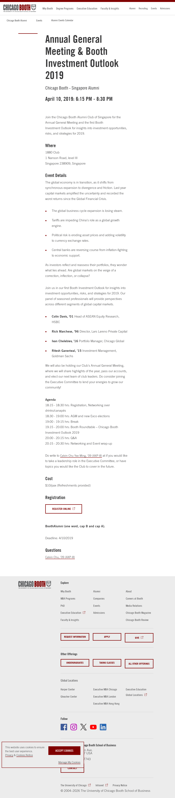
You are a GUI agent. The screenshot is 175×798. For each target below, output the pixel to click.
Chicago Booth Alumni (17, 20)
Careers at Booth (134, 599)
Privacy (9, 755)
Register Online (62, 509)
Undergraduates (74, 661)
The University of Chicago (74, 782)
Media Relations (134, 606)
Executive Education (87, 8)
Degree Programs (65, 8)
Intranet (100, 782)
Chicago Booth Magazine (139, 613)
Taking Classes (107, 661)
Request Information (75, 637)
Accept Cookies (64, 749)
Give (137, 637)
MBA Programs (68, 599)
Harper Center (68, 686)
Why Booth (47, 8)
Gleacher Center (69, 693)
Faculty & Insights (110, 8)
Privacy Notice (120, 782)
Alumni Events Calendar (62, 20)
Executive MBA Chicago (105, 686)
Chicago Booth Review (137, 620)
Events (154, 8)
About (129, 592)
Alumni (132, 8)
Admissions (165, 8)
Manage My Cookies (69, 762)
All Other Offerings (139, 661)
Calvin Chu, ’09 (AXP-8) (61, 557)
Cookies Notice (24, 755)
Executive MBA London (105, 693)
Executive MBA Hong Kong (106, 700)
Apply (107, 637)
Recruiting (143, 8)
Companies (99, 599)
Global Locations (71, 677)
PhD (63, 606)
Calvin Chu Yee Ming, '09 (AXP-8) (82, 455)
